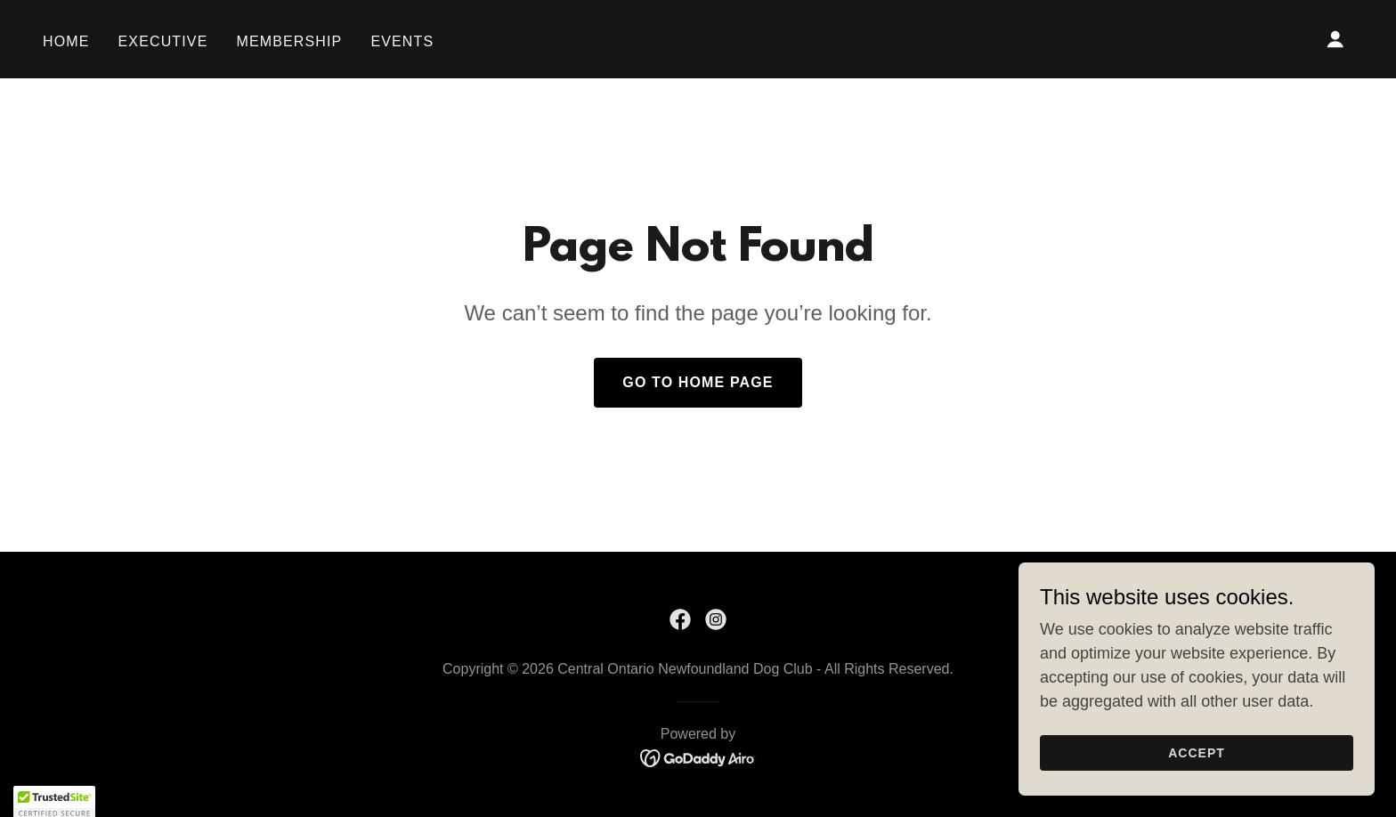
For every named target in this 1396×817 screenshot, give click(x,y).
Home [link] (66, 41)
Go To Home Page (697, 382)
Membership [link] (289, 41)
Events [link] (402, 41)
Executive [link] (163, 41)
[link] (680, 619)
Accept (1196, 765)
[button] (1335, 39)
